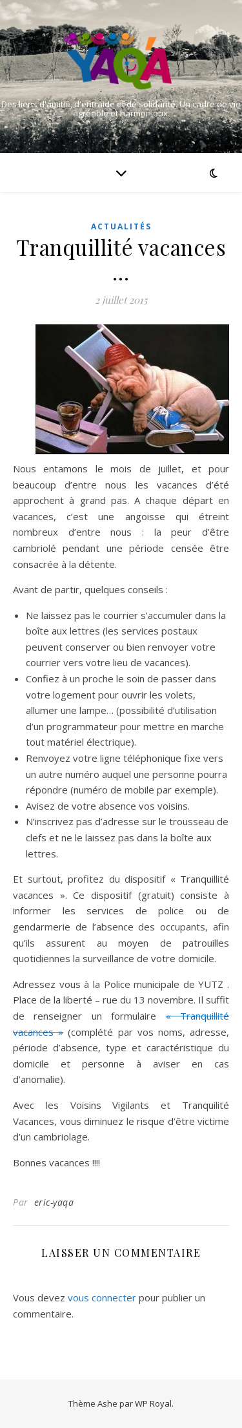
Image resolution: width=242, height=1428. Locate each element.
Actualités (121, 226)
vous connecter (102, 1297)
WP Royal (153, 1403)
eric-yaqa (54, 1202)
